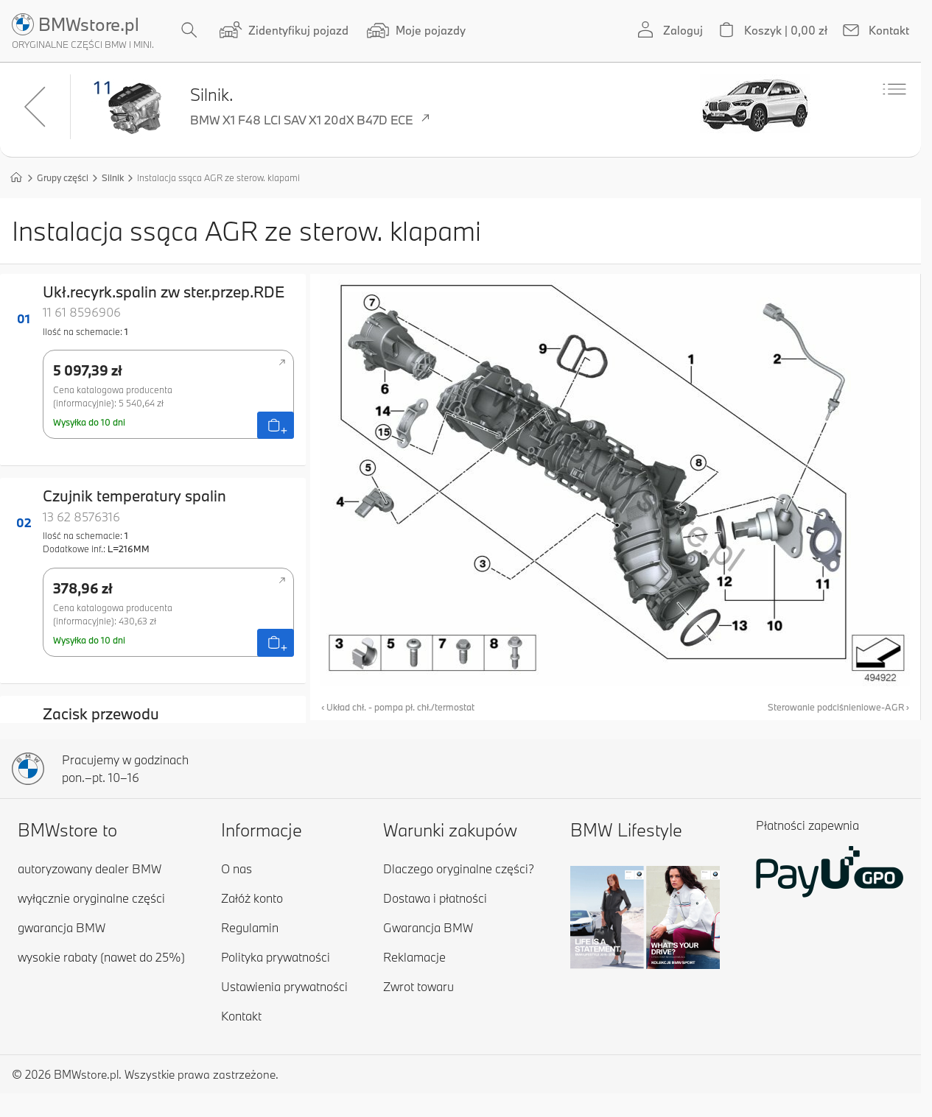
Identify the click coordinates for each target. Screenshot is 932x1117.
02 (24, 522)
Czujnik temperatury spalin (134, 495)
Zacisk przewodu (101, 713)
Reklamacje (414, 957)
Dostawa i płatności (435, 898)
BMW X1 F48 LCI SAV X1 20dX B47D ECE (311, 121)
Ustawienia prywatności (284, 986)
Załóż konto (252, 898)
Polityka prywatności (275, 957)
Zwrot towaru (418, 986)
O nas (236, 868)
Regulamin (249, 927)
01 (23, 318)
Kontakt (241, 1015)
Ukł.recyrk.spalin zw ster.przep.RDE (163, 291)
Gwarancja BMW (428, 927)
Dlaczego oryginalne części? (458, 868)
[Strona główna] (16, 177)
